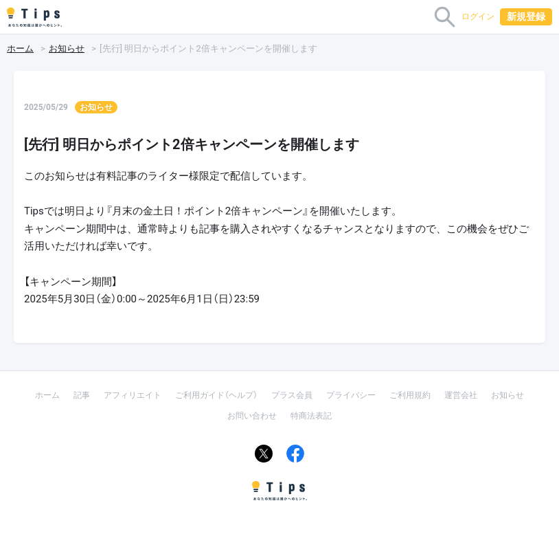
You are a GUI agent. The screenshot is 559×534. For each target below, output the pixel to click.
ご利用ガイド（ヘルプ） (216, 395)
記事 (81, 395)
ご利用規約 (410, 395)
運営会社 (460, 395)
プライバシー (351, 395)
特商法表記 (311, 416)
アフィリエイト (132, 395)
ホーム (20, 48)
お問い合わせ (252, 416)
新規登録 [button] (526, 16)
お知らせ (66, 48)
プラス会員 (291, 395)
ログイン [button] (477, 16)
